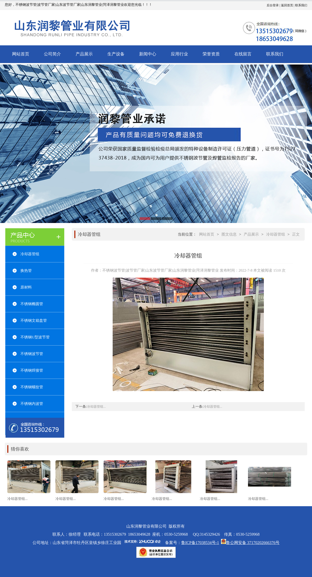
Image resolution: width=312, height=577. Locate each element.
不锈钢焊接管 (31, 370)
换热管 (26, 271)
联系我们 (301, 5)
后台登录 (273, 5)
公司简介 (52, 54)
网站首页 (20, 54)
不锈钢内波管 (31, 404)
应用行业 (179, 54)
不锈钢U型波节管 (35, 337)
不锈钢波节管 (31, 354)
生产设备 (115, 54)
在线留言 (243, 54)
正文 (296, 234)
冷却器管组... (96, 406)
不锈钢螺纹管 (31, 387)
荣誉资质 (211, 54)
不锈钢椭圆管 (31, 304)
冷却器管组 (29, 254)
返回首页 (287, 5)
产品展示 (84, 54)
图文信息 (229, 234)
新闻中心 (147, 54)
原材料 (26, 287)
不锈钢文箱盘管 (33, 320)
